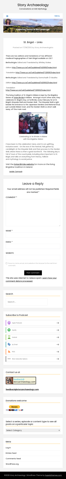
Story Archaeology (33, 5)
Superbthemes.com (53, 475)
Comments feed (13, 458)
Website (10, 253)
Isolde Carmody (15, 171)
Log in (8, 447)
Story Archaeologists (44, 47)
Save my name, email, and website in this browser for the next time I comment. (32, 264)
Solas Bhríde (19, 97)
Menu (57, 16)
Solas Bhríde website (24, 164)
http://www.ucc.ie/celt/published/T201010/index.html (38, 72)
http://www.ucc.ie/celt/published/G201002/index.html (34, 82)
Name (9, 230)
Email (9, 242)
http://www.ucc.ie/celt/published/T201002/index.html (28, 90)
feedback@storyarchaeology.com (22, 389)
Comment (11, 197)
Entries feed (11, 453)
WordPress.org (12, 464)
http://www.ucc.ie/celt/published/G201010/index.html (34, 67)
